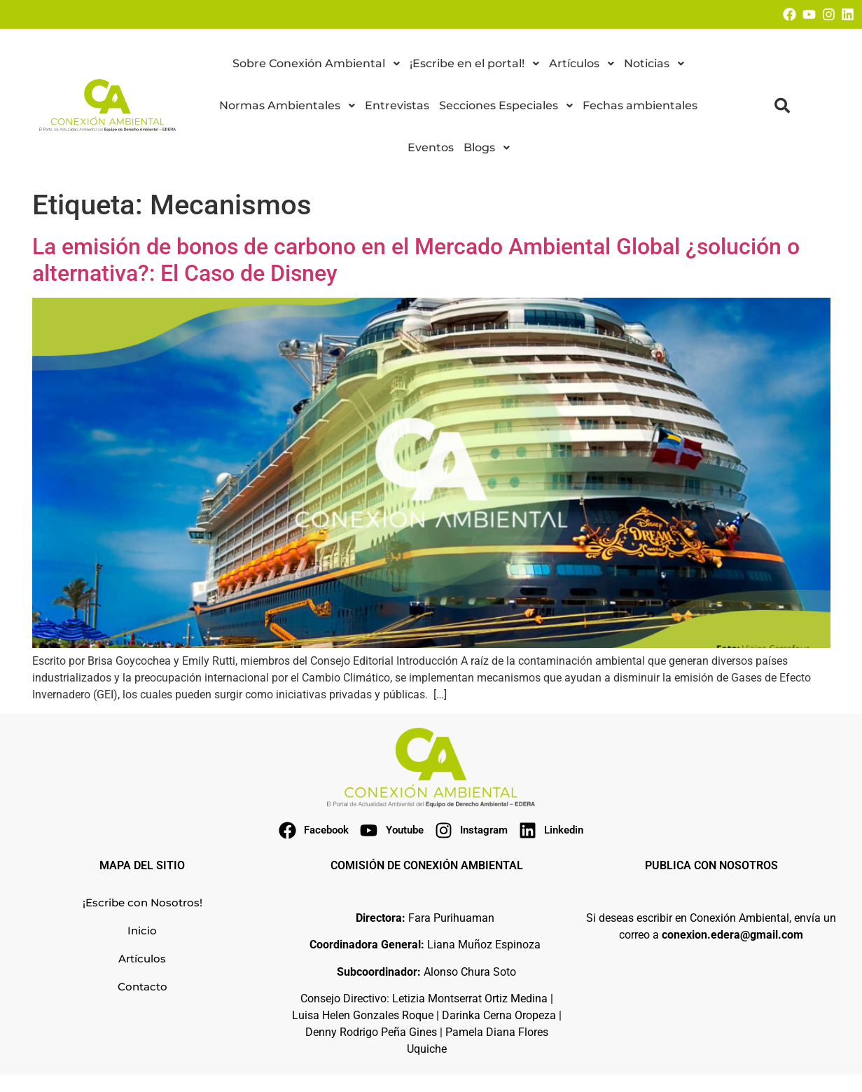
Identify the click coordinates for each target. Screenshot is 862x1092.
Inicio (142, 930)
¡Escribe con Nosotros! (142, 902)
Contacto (142, 986)
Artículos (142, 958)
